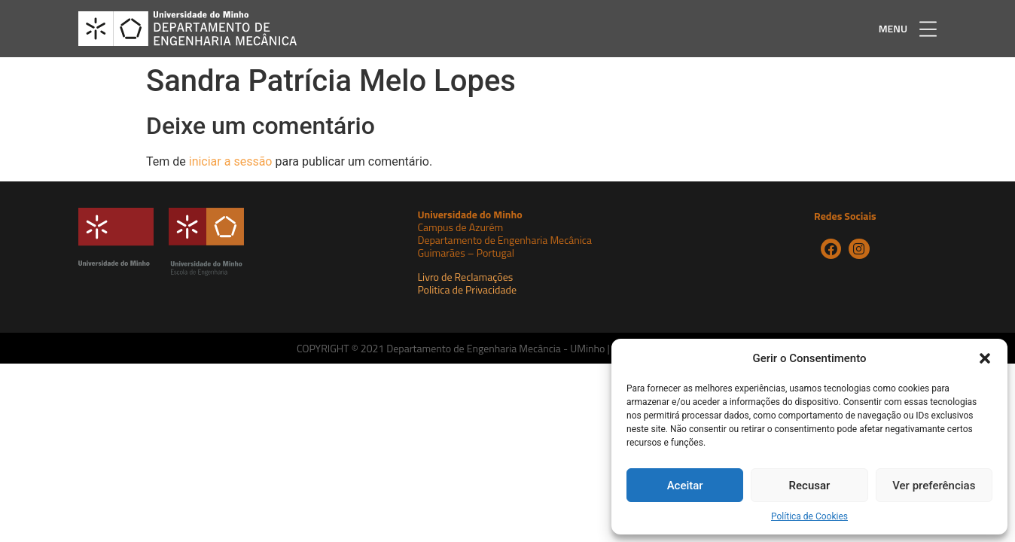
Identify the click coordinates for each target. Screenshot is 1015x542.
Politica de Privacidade (467, 289)
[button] (984, 358)
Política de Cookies (809, 516)
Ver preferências (933, 485)
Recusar (810, 485)
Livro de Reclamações (465, 277)
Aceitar (685, 485)
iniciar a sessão (231, 161)
